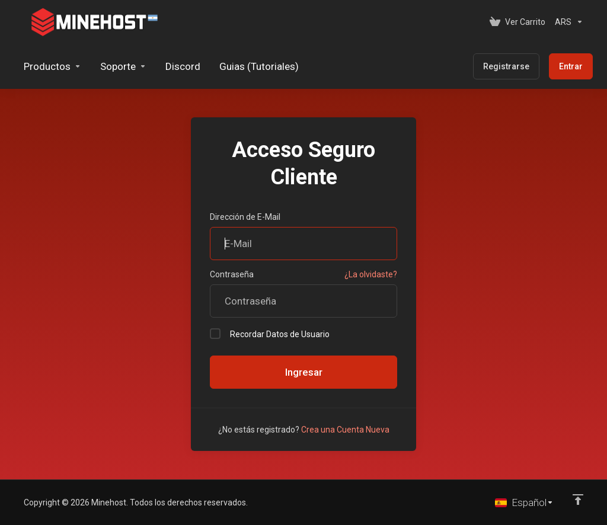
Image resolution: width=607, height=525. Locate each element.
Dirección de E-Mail (245, 217)
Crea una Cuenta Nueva (345, 429)
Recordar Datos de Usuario (270, 333)
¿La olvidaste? (370, 274)
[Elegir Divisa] (566, 22)
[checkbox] (215, 333)
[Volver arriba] (578, 499)
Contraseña (232, 274)
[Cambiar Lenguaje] (524, 502)
